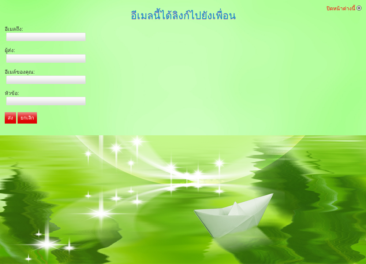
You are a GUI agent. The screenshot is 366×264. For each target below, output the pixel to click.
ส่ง (10, 118)
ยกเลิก (27, 118)
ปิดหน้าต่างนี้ (343, 8)
